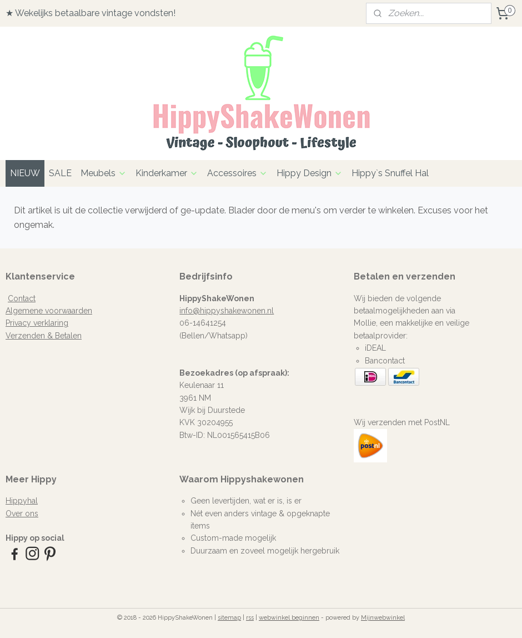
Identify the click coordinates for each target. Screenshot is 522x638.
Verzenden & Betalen (44, 335)
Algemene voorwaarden (49, 310)
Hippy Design (310, 173)
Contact (22, 298)
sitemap (229, 617)
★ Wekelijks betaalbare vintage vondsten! (90, 13)
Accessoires (237, 173)
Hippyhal (22, 500)
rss (250, 617)
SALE (60, 173)
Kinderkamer (166, 173)
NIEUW (25, 173)
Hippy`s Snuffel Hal (390, 173)
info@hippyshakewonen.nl (226, 310)
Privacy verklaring (37, 322)
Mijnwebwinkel (383, 617)
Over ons (22, 513)
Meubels (104, 173)
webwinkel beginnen (289, 617)
